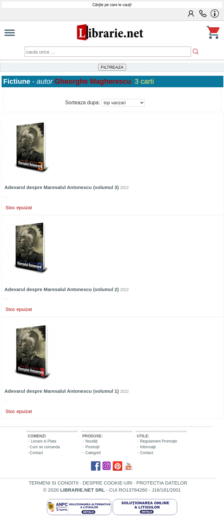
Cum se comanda (45, 447)
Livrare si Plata (43, 441)
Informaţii (148, 447)
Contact (36, 453)
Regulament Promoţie (158, 441)
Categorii (93, 453)
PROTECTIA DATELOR (161, 483)
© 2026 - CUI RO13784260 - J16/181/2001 (112, 490)
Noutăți (91, 441)
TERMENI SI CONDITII (54, 483)
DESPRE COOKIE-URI (107, 483)
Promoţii (92, 447)
